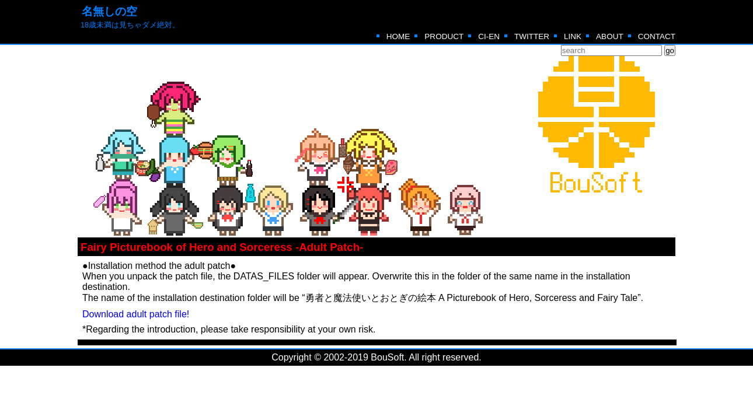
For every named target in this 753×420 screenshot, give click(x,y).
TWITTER (531, 36)
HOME (398, 36)
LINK (572, 36)
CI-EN (489, 36)
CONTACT (656, 36)
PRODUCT (443, 36)
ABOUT (609, 36)
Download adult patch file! (135, 314)
